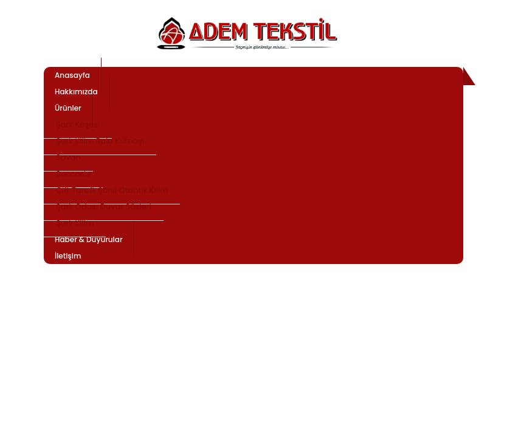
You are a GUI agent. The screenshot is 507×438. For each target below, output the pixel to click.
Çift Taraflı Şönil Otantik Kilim (112, 190)
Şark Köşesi (78, 124)
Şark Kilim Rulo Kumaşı (100, 141)
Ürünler (68, 108)
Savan (68, 157)
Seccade (73, 173)
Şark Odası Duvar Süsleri (103, 206)
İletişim (68, 256)
